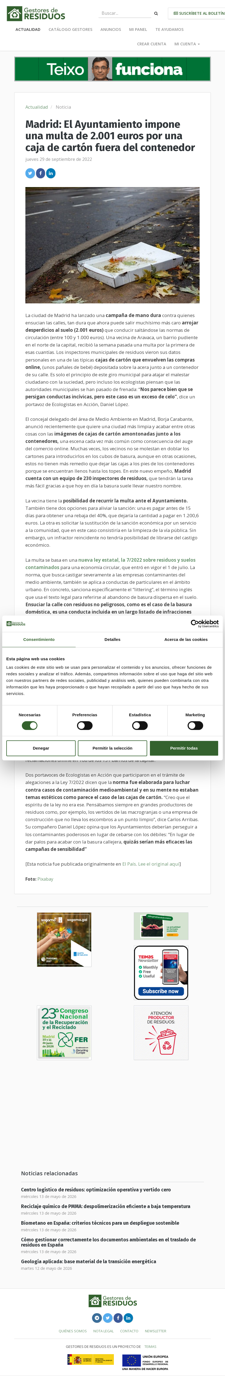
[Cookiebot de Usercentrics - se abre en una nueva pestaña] (195, 624)
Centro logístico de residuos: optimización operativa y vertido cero (96, 1190)
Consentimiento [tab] (39, 639)
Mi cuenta (187, 43)
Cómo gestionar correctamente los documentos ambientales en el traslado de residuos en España (108, 1242)
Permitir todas (184, 748)
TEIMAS (150, 1346)
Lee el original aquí (158, 864)
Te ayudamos (169, 29)
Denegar (41, 748)
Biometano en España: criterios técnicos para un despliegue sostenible (100, 1223)
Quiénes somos (73, 1330)
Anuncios (110, 29)
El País (129, 864)
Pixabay (45, 879)
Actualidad (28, 29)
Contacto (129, 1330)
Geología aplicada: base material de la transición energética (88, 1262)
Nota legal (103, 1330)
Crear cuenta (151, 43)
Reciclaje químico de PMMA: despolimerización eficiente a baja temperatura (105, 1206)
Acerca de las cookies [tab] (186, 639)
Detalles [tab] (112, 639)
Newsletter (155, 1330)
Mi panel (138, 29)
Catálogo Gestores (70, 29)
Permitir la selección (112, 748)
